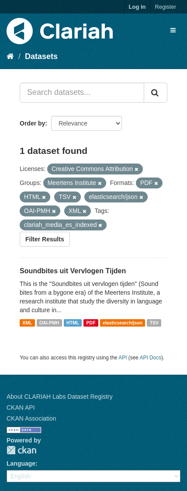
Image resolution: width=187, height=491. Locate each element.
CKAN (21, 450)
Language (21, 463)
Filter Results (44, 239)
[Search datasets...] (82, 93)
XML (27, 322)
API (122, 358)
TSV (154, 322)
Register (165, 6)
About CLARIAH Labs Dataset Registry (60, 396)
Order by (32, 123)
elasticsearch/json (122, 322)
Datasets (41, 56)
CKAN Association (31, 418)
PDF (91, 322)
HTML (72, 322)
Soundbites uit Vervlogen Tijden (73, 271)
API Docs (151, 358)
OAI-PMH (49, 322)
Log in (137, 6)
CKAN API (21, 407)
